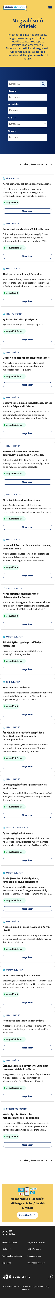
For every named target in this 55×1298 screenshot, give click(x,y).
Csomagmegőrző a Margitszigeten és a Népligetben (25, 786)
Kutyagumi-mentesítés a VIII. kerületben (26, 229)
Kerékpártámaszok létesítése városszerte (27, 184)
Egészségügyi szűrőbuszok (18, 833)
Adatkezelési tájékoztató (13, 1256)
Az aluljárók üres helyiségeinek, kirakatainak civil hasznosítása (21, 880)
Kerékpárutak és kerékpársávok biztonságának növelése (21, 595)
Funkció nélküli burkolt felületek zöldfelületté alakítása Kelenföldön (23, 453)
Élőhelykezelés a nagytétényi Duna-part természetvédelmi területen (25, 1067)
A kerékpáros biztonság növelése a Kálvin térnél (26, 928)
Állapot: (12, 131)
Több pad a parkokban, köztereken (22, 274)
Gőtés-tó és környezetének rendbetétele (26, 358)
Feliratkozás (25, 1215)
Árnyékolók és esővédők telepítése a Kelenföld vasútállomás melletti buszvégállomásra (23, 736)
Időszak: (12, 91)
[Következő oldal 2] (51, 164)
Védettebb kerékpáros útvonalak (21, 975)
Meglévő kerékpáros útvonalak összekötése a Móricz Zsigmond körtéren (27, 404)
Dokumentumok (34, 1256)
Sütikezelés (7, 1249)
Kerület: (12, 117)
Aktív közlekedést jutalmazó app (21, 500)
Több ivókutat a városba (16, 687)
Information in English (36, 1263)
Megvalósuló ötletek (36, 1242)
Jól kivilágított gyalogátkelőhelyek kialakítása (23, 644)
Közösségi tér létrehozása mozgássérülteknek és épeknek (21, 1116)
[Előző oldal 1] (46, 164)
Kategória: (13, 104)
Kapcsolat (6, 1263)
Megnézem (27, 211)
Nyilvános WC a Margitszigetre (20, 319)
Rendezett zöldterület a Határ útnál (23, 1020)
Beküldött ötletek (9, 1242)
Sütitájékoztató (34, 1249)
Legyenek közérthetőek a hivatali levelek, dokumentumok (27, 546)
